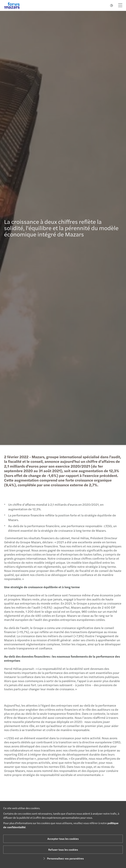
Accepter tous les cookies (63, 839)
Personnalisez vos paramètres (63, 858)
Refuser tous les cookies (63, 850)
